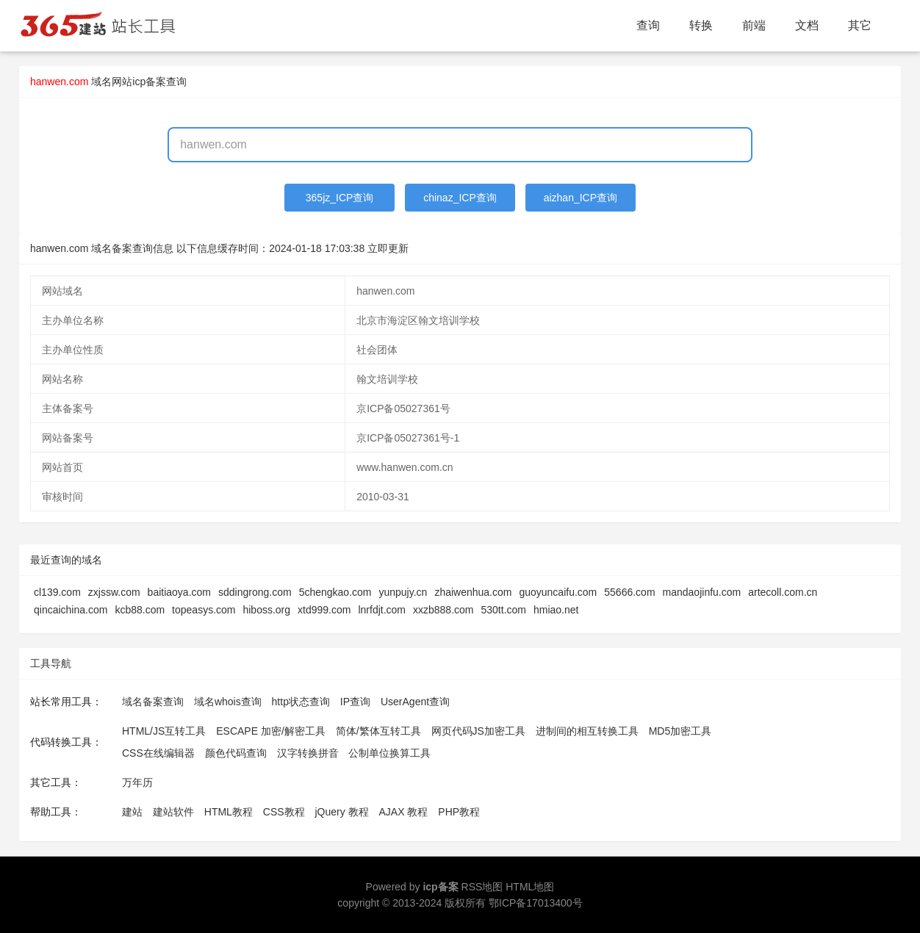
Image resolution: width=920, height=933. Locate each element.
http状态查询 (301, 701)
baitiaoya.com (179, 592)
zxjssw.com (114, 592)
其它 (860, 25)
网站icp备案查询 (149, 81)
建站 (132, 812)
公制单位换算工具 (389, 753)
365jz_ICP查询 (340, 197)
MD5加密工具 (680, 731)
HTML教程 (228, 812)
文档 (807, 25)
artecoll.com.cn (782, 592)
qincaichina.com (70, 610)
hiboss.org (266, 610)
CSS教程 (284, 812)
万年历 (137, 782)
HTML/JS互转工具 (164, 731)
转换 (701, 25)
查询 (648, 25)
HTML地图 (530, 887)
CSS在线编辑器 (158, 753)
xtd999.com (324, 610)
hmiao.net (555, 610)
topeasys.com (203, 610)
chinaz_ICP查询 (460, 197)
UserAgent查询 (415, 701)
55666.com (629, 592)
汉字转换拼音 (308, 753)
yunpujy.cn (402, 592)
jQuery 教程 (341, 812)
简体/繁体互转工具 (378, 731)
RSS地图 (482, 887)
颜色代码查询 (236, 753)
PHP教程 (459, 812)
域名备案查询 (153, 701)
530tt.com (503, 610)
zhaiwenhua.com (472, 592)
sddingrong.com (255, 592)
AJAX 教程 (403, 812)
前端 (754, 25)
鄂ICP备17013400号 (536, 903)
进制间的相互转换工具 (587, 731)
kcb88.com (140, 610)
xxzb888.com (443, 610)
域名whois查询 (228, 701)
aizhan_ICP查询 (580, 197)
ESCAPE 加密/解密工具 (271, 731)
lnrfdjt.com (382, 610)
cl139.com (57, 592)
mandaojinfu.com (702, 592)
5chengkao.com (335, 592)
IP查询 (355, 701)
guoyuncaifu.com (558, 592)
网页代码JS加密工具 (478, 731)
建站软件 (173, 812)
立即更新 (388, 248)
